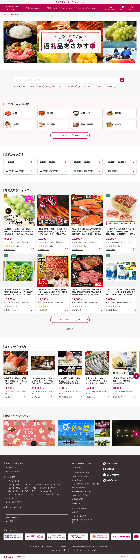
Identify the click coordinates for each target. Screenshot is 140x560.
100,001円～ (113, 171)
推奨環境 (49, 546)
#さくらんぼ (92, 87)
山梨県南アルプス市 (11, 310)
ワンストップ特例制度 (80, 508)
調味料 (53, 488)
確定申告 (75, 512)
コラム (8, 512)
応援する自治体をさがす (34, 8)
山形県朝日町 (110, 250)
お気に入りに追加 (25, 397)
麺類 (34, 488)
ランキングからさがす (13, 498)
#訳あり (40, 87)
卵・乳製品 (57, 484)
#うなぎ (82, 87)
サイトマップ (34, 546)
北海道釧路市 (9, 397)
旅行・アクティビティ (16, 494)
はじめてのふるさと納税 (80, 472)
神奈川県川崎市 (111, 310)
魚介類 (18, 484)
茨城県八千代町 (43, 250)
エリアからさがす (12, 467)
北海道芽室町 (117, 397)
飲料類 (18, 488)
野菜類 (47, 484)
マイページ (110, 463)
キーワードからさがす (13, 471)
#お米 (48, 87)
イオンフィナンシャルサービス (83, 550)
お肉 (9, 484)
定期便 (48, 494)
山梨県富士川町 (9, 250)
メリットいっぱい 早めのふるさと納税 (85, 484)
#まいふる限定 (29, 87)
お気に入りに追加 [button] (32, 249)
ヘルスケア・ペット (35, 494)
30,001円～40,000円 (15, 171)
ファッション (43, 491)
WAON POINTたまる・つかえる (83, 491)
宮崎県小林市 (76, 310)
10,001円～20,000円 (83, 162)
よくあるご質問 (77, 499)
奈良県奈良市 (36, 397)
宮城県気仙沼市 (77, 250)
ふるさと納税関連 (12, 517)
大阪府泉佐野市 (43, 310)
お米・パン (28, 484)
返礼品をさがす (52, 8)
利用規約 (63, 546)
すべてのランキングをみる (70, 320)
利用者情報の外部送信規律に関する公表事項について (91, 546)
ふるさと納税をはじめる (87, 8)
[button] (136, 376)
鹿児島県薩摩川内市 (65, 397)
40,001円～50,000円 (49, 171)
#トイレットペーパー (60, 87)
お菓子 (26, 488)
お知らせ (109, 469)
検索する (122, 80)
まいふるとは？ (77, 480)
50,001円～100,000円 (83, 171)
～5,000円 (10, 162)
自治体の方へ (111, 480)
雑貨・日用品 (13, 491)
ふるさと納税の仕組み (80, 476)
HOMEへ (70, 329)
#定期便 (73, 87)
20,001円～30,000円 (117, 162)
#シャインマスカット (106, 87)
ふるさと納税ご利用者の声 (81, 495)
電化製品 (25, 491)
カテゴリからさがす (12, 481)
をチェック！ (69, 2)
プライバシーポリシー (54, 550)
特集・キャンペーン (68, 8)
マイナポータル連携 (79, 516)
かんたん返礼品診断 (79, 487)
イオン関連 (9, 521)
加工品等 (43, 488)
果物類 (38, 484)
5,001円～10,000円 (48, 162)
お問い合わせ (111, 475)
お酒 (9, 488)
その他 (57, 494)
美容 (33, 491)
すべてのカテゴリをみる (70, 135)
